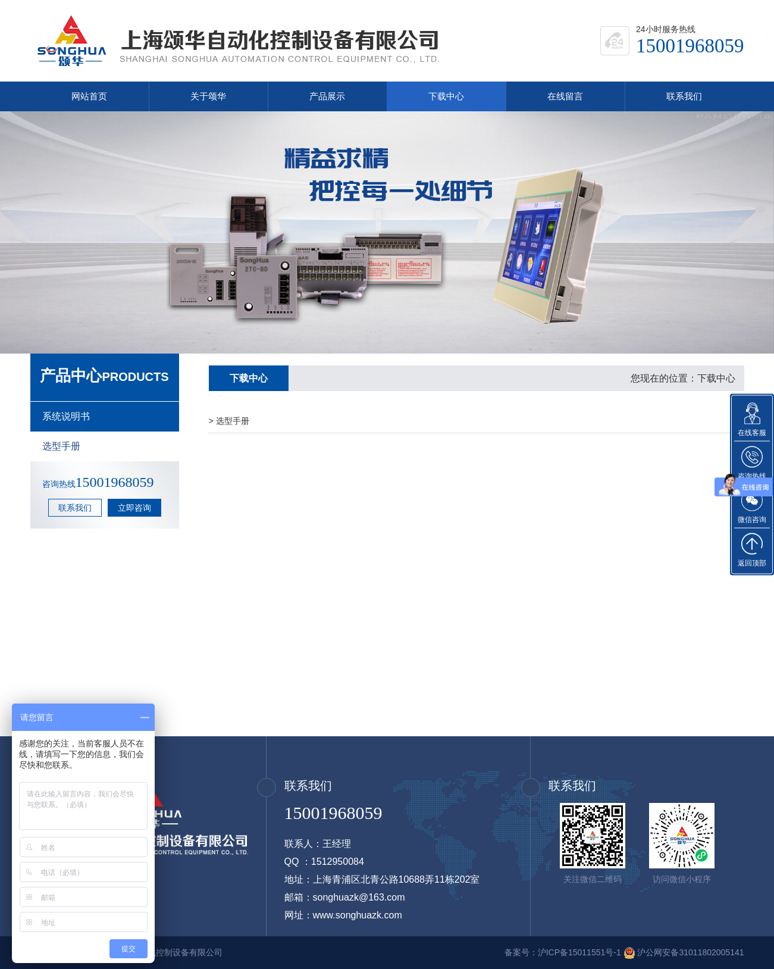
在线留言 (565, 96)
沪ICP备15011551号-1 (579, 952)
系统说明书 (66, 416)
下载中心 (446, 96)
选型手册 (61, 446)
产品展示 (327, 96)
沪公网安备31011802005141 (690, 952)
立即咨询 (134, 507)
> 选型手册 (229, 421)
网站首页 (89, 96)
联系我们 (684, 96)
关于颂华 (208, 96)
